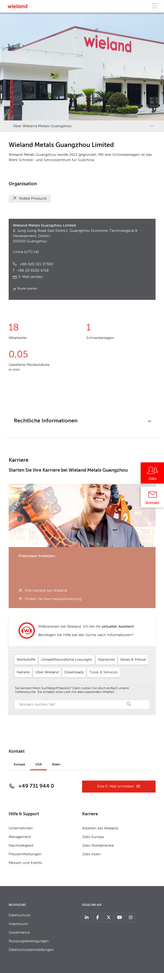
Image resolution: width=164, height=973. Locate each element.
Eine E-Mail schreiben (118, 786)
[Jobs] (152, 474)
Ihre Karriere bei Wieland (46, 591)
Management (20, 837)
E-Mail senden (30, 277)
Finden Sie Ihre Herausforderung (53, 599)
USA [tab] (38, 764)
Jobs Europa (93, 837)
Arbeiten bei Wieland (100, 828)
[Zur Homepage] (17, 6)
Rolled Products (33, 198)
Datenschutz (20, 915)
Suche (129, 704)
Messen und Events (25, 863)
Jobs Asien (91, 854)
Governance (19, 932)
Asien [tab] (56, 764)
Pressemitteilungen (25, 854)
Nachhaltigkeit (21, 846)
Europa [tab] (19, 764)
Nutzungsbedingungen (29, 941)
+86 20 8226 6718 (31, 270)
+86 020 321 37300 (35, 264)
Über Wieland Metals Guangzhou (42, 126)
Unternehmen (21, 828)
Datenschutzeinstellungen (31, 950)
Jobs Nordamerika (98, 846)
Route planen (27, 288)
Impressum (18, 924)
